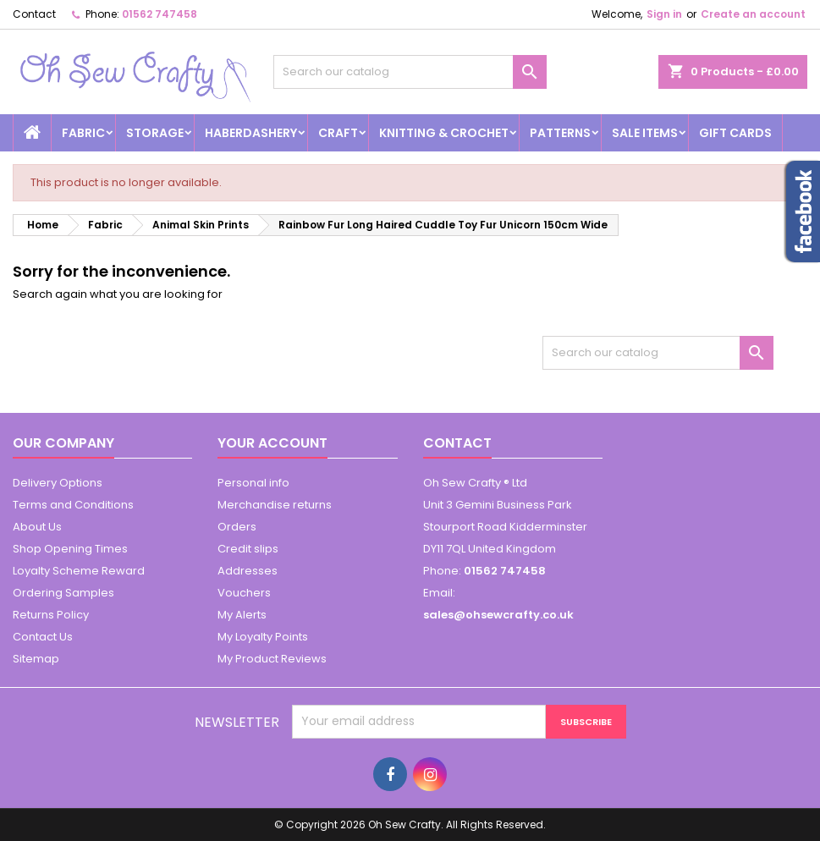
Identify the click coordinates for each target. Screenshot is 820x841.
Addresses (247, 571)
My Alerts (242, 615)
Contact (34, 14)
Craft (338, 132)
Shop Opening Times (70, 549)
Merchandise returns (274, 505)
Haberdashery (251, 132)
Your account (272, 443)
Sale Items (645, 132)
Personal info (253, 483)
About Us (37, 527)
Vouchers (244, 593)
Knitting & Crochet (444, 132)
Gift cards (735, 132)
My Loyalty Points (262, 637)
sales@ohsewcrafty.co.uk (498, 615)
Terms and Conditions (73, 505)
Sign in (664, 14)
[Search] (410, 72)
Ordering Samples (63, 593)
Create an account (753, 14)
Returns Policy (51, 615)
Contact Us (43, 637)
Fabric (83, 132)
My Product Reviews (272, 659)
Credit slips (247, 549)
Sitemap (36, 659)
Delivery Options (57, 483)
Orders (236, 527)
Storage (155, 132)
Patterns (560, 132)
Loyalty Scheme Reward (79, 571)
